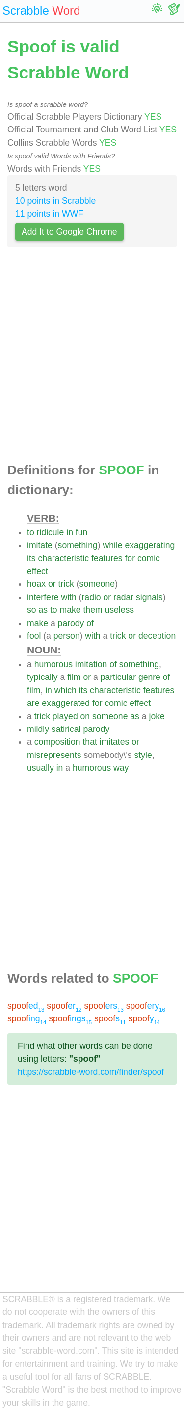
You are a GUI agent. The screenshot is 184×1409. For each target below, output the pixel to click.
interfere (43, 597)
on (85, 716)
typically (42, 677)
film (73, 677)
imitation (91, 664)
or (52, 584)
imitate (40, 545)
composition (57, 742)
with (68, 597)
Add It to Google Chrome (69, 231)
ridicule (50, 532)
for (130, 558)
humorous (53, 664)
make (70, 610)
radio (91, 597)
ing (26, 1018)
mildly (38, 729)
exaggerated (66, 703)
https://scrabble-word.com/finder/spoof (91, 1072)
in (69, 532)
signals (149, 597)
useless (119, 610)
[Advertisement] (92, 358)
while (113, 545)
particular (118, 677)
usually (40, 768)
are (33, 703)
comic (148, 558)
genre (149, 677)
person (66, 636)
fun (81, 532)
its (31, 558)
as (43, 610)
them (92, 610)
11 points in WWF (49, 214)
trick (66, 584)
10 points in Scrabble (55, 201)
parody (71, 623)
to (30, 532)
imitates (115, 742)
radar (123, 597)
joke (156, 716)
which (65, 690)
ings (70, 1018)
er (64, 1006)
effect (37, 571)
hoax (36, 584)
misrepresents (54, 755)
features (107, 558)
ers (104, 1006)
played (65, 716)
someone (97, 584)
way (121, 768)
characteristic (63, 558)
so (31, 610)
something (78, 545)
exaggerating (150, 545)
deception (157, 636)
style (143, 755)
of (90, 623)
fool (34, 636)
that (89, 742)
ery (145, 1006)
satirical (66, 729)
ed (25, 1006)
